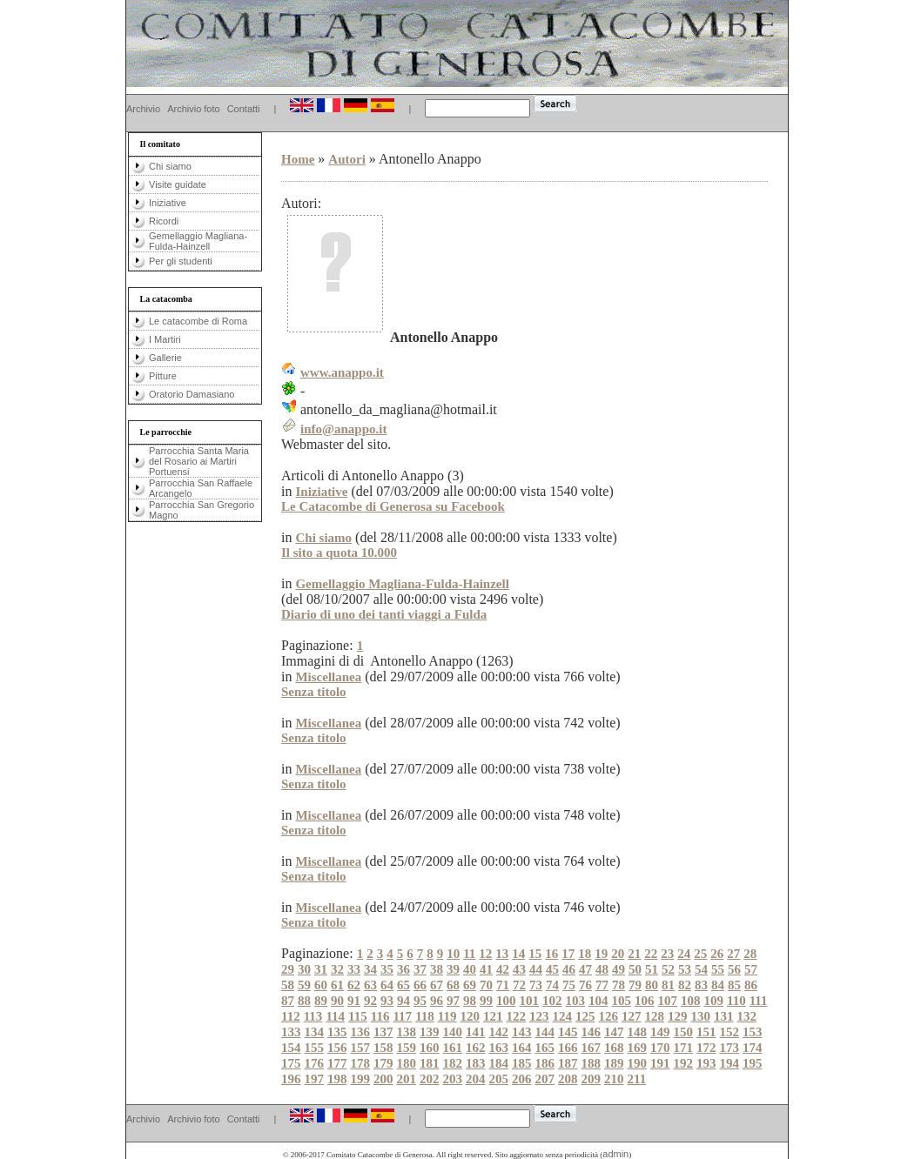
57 (750, 969)
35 (386, 969)
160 (430, 1048)
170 (660, 1048)
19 (601, 954)
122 (517, 1016)
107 (668, 1001)
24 (683, 954)
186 (545, 1063)
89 (320, 1001)
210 (614, 1079)
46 (568, 969)
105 (622, 1001)
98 (469, 1001)
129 (678, 1016)
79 (635, 985)
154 (291, 1048)
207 (545, 1079)
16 (551, 954)
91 (353, 1001)
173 (730, 1048)
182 (453, 1063)
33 (353, 969)
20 (617, 954)
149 (660, 1032)
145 (568, 1032)
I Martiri (165, 339)
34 (370, 969)
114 (335, 1016)
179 (383, 1063)
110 (736, 1001)
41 (486, 969)
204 (476, 1079)
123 (539, 1016)
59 (304, 985)
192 (684, 1063)
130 (701, 1016)
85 (734, 985)
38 (436, 969)
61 (337, 985)
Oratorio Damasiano (191, 394)
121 (493, 1016)
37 (420, 969)
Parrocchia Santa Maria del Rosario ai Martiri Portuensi (199, 461)
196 (291, 1079)
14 (518, 954)
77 (601, 985)
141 (476, 1032)
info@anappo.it (343, 429)
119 (447, 1016)
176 (315, 1063)
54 (701, 969)
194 (730, 1063)
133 (291, 1032)
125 (585, 1016)
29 (287, 969)
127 (632, 1016)
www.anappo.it (342, 372)
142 (499, 1032)
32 (337, 969)
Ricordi (163, 221)
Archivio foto (193, 109)
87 (287, 1001)
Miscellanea (328, 677)
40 (469, 969)
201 (407, 1079)
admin (615, 1154)
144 (545, 1032)
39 (453, 969)
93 (386, 1001)
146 (592, 1032)
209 (592, 1079)
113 (313, 1016)
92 (370, 1001)
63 (370, 985)
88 (304, 1001)
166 (568, 1048)
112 (290, 1016)
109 (714, 1001)
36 (403, 969)
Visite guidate (177, 184)
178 (361, 1063)
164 (522, 1048)
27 (733, 954)
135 (337, 1032)
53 (684, 969)
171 (684, 1048)
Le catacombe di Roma (198, 321)
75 (568, 985)
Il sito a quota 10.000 (339, 552)
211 (637, 1079)
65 (403, 985)
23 (667, 954)
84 (717, 985)
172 (706, 1048)
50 (635, 969)
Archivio (143, 109)
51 (651, 969)
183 (476, 1063)
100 (506, 1001)
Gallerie (165, 357)
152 (730, 1032)
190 (638, 1063)
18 (584, 954)
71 (502, 985)
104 (598, 1001)
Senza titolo (313, 692)
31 (320, 969)
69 (469, 985)
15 (534, 954)
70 (486, 985)
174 (753, 1048)
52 (668, 969)
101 (530, 1001)
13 (501, 954)
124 (563, 1016)
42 (502, 969)
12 (485, 954)
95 (420, 1001)
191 (660, 1063)
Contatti (243, 109)
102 (552, 1001)
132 (747, 1016)
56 (734, 969)
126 (609, 1016)
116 (380, 1016)
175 (291, 1063)
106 (645, 1001)
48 (601, 969)
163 (499, 1048)
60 (320, 985)
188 (592, 1063)
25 (700, 954)
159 (407, 1048)
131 (724, 1016)
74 (552, 985)
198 (337, 1079)
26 (716, 954)
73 (535, 985)
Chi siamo (170, 166)
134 (315, 1032)
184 (499, 1063)
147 (614, 1032)
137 (383, 1032)
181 (430, 1063)
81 (668, 985)
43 (519, 969)
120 (470, 1016)
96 (436, 1001)
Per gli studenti (180, 261)
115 (357, 1016)
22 (650, 954)
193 (706, 1063)
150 (684, 1032)
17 (568, 954)
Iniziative (167, 203)
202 (430, 1079)
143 (522, 1032)
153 (753, 1032)
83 (701, 985)
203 (453, 1079)
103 (576, 1001)
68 (453, 985)
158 (383, 1048)
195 (753, 1063)
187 (568, 1063)
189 (614, 1063)
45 (552, 969)
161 (453, 1048)
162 (476, 1048)
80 (651, 985)
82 (684, 985)
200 (383, 1079)
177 (337, 1063)
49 (618, 969)
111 (759, 1001)
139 (430, 1032)
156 (337, 1048)
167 (592, 1048)
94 (403, 1001)
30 (304, 969)
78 (618, 985)
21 (634, 954)
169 (638, 1048)
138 (407, 1032)
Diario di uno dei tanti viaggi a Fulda (384, 614)
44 (535, 969)
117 (402, 1016)
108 (691, 1001)
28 (749, 954)
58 (287, 985)
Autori (347, 159)
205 (499, 1079)
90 (337, 1001)
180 (407, 1063)
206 (522, 1079)
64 (386, 985)
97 (453, 1001)
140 (453, 1032)
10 (453, 954)
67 (436, 985)
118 (424, 1016)
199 (361, 1079)
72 (519, 985)
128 (655, 1016)
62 (353, 985)
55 (717, 969)
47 (585, 969)
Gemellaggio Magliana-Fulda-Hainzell (198, 241)
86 (750, 985)
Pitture (163, 376)
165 (545, 1048)
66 (420, 985)
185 (522, 1063)
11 (469, 954)
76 (585, 985)
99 (486, 1001)
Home (297, 159)
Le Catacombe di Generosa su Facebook (393, 506)
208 (568, 1079)
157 (361, 1048)
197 (315, 1079)
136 (361, 1032)
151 (706, 1032)
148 (638, 1032)
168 (614, 1048)
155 (315, 1048)
